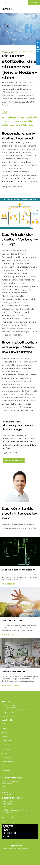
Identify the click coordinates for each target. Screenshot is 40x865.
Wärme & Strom (26, 51)
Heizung (14, 51)
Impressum (6, 770)
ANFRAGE (38, 59)
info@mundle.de (21, 2)
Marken (4, 753)
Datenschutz (6, 766)
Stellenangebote (8, 745)
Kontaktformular (8, 762)
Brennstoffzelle (7, 53)
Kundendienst (7, 741)
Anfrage (34, 2)
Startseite (5, 51)
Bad (3, 724)
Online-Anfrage (7, 757)
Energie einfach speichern (18, 570)
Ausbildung (6, 749)
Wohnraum (6, 736)
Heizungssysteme (13, 671)
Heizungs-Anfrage (13, 460)
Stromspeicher (8, 584)
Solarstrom (6, 732)
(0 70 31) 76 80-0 (13, 2)
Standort (5, 2)
